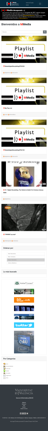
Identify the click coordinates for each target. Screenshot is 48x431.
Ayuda (27, 5)
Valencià (28, 2)
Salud (7, 371)
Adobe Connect (23, 408)
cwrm (6, 114)
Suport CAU (32, 421)
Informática (12, 114)
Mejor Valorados (12, 260)
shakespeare (8, 240)
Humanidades (9, 366)
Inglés (32, 2)
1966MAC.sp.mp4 (9, 234)
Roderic (24, 407)
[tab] (24, 364)
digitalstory (7, 72)
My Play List (7, 108)
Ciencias (8, 368)
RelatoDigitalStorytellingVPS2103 (14, 150)
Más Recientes (12, 253)
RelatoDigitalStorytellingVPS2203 (14, 66)
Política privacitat (19, 421)
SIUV (37, 421)
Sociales (8, 373)
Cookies (26, 421)
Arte (7, 364)
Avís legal (12, 421)
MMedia (24, 402)
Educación (15, 72)
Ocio (7, 378)
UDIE (24, 405)
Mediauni (24, 404)
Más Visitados (11, 256)
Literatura (15, 240)
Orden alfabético (12, 263)
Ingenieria (8, 375)
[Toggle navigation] (40, 4)
